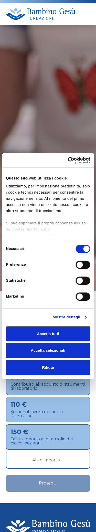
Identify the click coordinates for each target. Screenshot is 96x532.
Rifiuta (48, 367)
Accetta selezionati (48, 350)
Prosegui (48, 483)
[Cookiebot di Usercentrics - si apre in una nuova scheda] (68, 160)
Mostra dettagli (66, 317)
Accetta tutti (48, 333)
